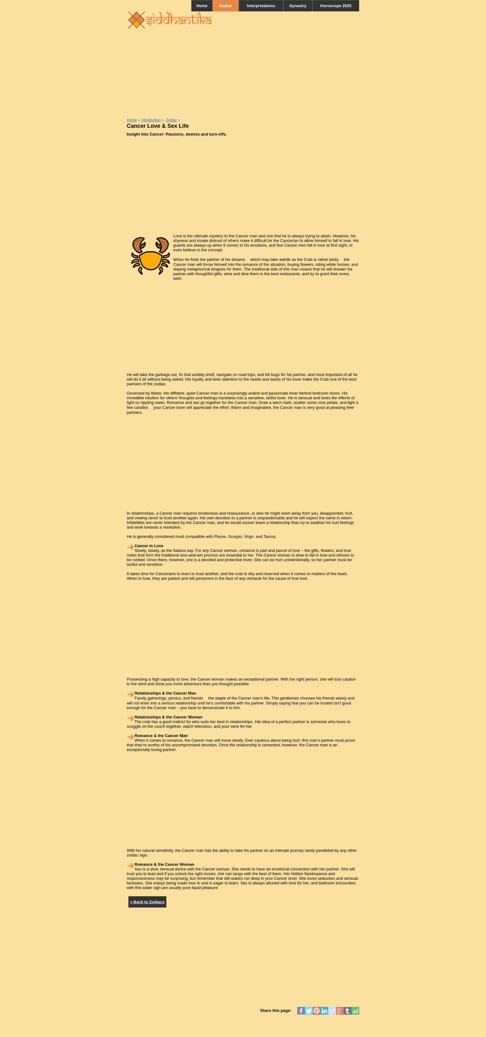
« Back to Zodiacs (147, 902)
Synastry (298, 5)
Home (201, 5)
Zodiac (225, 5)
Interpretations (261, 5)
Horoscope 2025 (335, 5)
